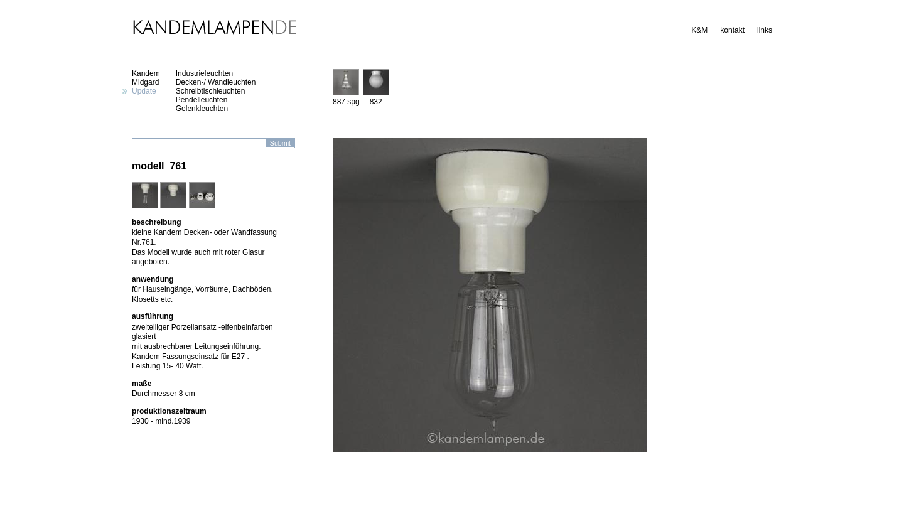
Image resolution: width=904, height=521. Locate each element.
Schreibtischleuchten (210, 91)
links (764, 30)
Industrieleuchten (204, 73)
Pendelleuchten (202, 99)
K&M (699, 30)
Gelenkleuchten (202, 108)
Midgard (145, 82)
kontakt (732, 30)
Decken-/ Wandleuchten (216, 82)
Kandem (146, 73)
